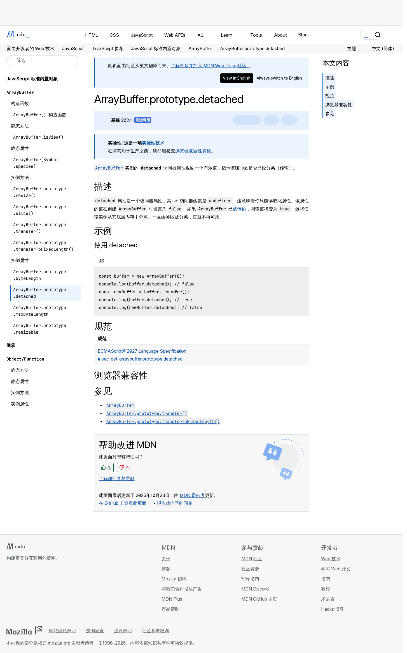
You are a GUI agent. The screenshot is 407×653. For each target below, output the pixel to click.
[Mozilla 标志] (24, 630)
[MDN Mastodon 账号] (40, 591)
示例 (329, 86)
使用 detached (116, 245)
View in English (237, 78)
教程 (325, 589)
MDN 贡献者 (192, 495)
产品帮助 (171, 609)
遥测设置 (95, 630)
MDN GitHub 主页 (259, 599)
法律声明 (123, 630)
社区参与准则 (155, 630)
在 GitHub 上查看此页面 (122, 503)
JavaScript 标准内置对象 (32, 79)
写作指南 (250, 579)
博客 (166, 568)
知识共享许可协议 (166, 643)
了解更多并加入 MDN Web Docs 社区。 (211, 65)
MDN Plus (172, 599)
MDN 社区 (251, 558)
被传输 (239, 209)
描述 (329, 77)
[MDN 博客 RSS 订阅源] (50, 591)
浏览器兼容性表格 (193, 151)
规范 (329, 95)
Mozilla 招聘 (175, 579)
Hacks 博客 (333, 609)
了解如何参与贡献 (117, 478)
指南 (325, 579)
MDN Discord (255, 589)
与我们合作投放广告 (182, 589)
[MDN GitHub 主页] (9, 591)
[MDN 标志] (18, 546)
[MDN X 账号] (30, 591)
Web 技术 (330, 558)
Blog (303, 35)
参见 (329, 113)
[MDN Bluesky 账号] (20, 591)
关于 (166, 558)
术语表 (328, 599)
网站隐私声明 (62, 630)
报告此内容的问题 (175, 503)
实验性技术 (153, 143)
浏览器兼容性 (338, 104)
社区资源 (250, 568)
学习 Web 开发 (335, 568)
